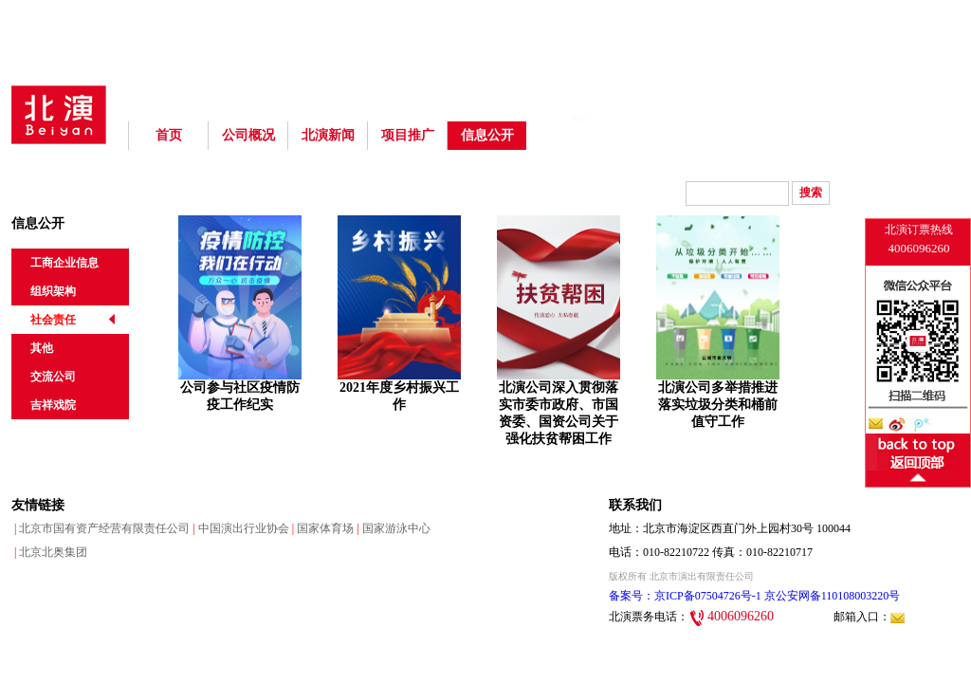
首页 (169, 135)
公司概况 (248, 135)
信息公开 (487, 135)
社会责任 (53, 319)
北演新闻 (328, 135)
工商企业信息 (64, 262)
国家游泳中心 (392, 528)
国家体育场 (321, 528)
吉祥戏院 (53, 405)
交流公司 (53, 376)
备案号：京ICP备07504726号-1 (685, 595)
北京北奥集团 (49, 552)
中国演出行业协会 (239, 528)
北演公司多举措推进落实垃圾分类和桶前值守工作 (718, 404)
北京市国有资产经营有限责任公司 (100, 528)
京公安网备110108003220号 (831, 595)
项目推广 (407, 135)
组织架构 (53, 291)
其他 (41, 348)
